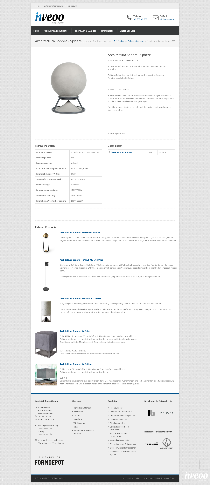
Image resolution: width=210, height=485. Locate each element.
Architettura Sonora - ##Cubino (76, 364)
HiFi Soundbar (116, 407)
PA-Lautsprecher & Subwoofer (123, 444)
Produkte (122, 41)
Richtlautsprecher (117, 423)
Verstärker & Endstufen (120, 440)
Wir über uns (79, 423)
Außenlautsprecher (136, 41)
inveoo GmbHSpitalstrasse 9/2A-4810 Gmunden (45, 410)
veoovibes (136, 478)
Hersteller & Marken (82, 407)
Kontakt (77, 415)
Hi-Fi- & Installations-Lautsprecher (119, 435)
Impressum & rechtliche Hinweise (84, 432)
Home (37, 6)
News (76, 426)
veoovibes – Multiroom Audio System (123, 453)
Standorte (78, 419)
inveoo (124, 478)
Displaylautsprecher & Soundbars (119, 428)
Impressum (72, 6)
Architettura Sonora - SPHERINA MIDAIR (80, 232)
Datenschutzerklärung (53, 6)
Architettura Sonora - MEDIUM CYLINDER (80, 298)
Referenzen (78, 411)
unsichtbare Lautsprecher (121, 411)
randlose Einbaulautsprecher (122, 415)
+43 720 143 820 (45, 416)
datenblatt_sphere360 (121, 152)
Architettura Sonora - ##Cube (75, 331)
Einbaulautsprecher (118, 419)
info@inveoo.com (46, 419)
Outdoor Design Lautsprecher (123, 447)
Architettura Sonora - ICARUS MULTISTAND (81, 259)
